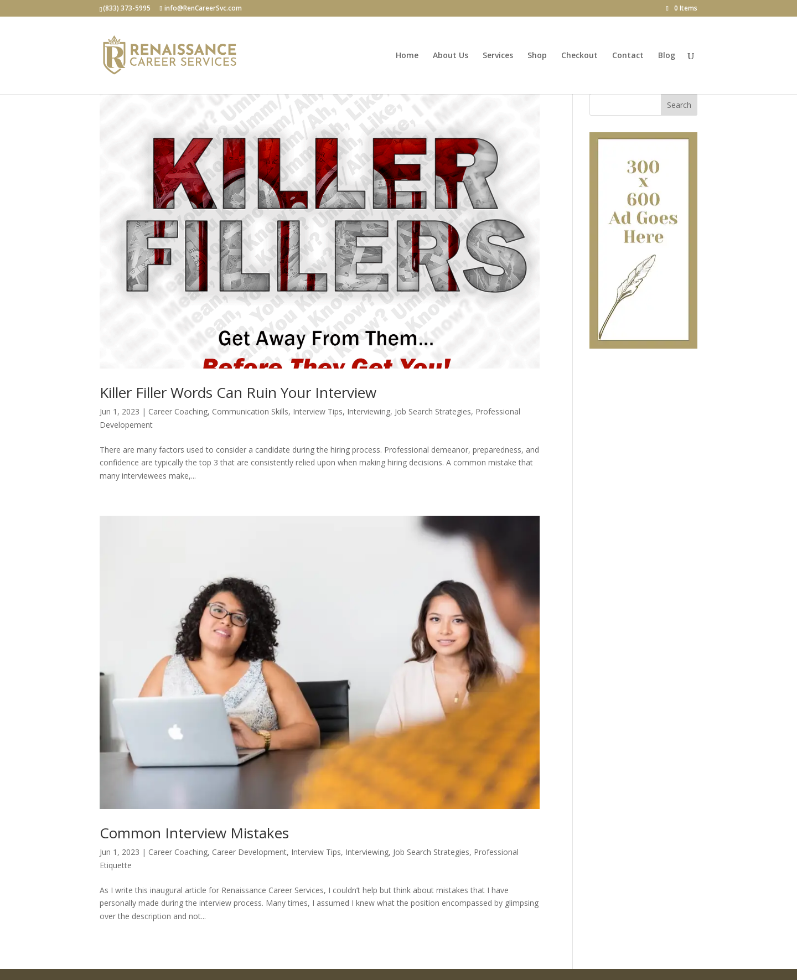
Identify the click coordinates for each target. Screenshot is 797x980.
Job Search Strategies (433, 411)
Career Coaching (178, 411)
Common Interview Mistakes (194, 833)
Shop (537, 55)
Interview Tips (318, 411)
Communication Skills (250, 411)
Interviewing (368, 411)
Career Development (249, 852)
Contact (628, 55)
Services (498, 55)
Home (407, 55)
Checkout (579, 55)
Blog (666, 55)
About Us (450, 55)
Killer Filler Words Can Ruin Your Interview (238, 392)
